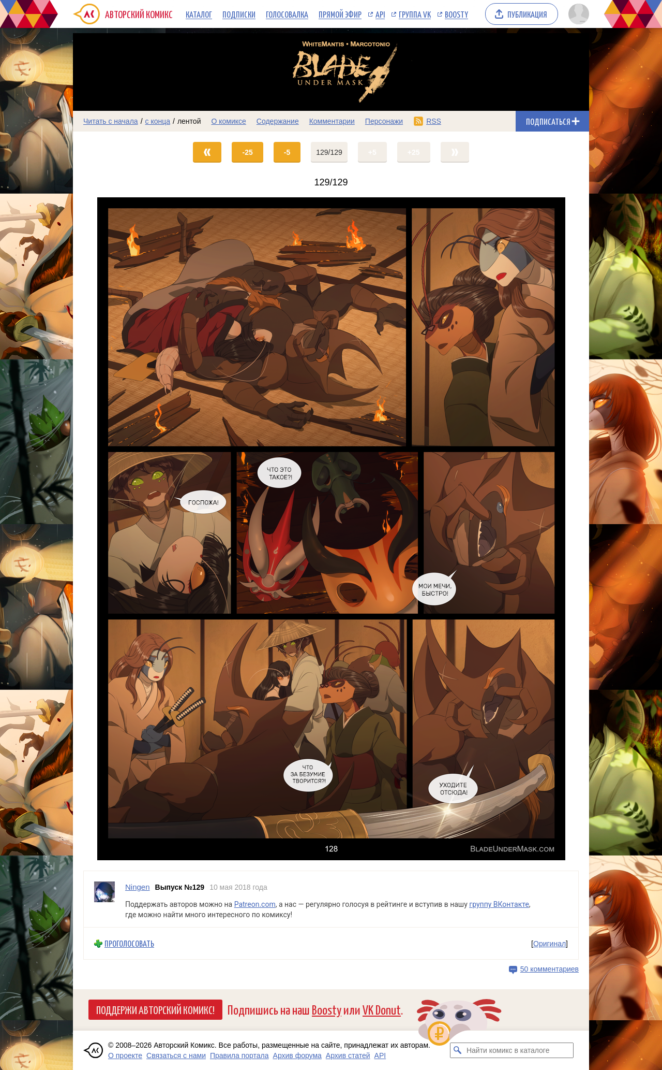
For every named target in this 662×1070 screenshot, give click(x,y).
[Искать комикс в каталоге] (457, 1050)
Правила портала (239, 1055)
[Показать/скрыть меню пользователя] (577, 14)
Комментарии (332, 121)
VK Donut (382, 1009)
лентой (189, 121)
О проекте (125, 1055)
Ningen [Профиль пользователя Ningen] (137, 887)
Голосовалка (287, 14)
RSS (433, 121)
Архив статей (348, 1055)
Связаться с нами (176, 1055)
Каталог (199, 14)
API (380, 14)
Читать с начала (110, 121)
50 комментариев (549, 969)
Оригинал (549, 943)
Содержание (278, 121)
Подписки (238, 14)
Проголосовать (129, 943)
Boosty (456, 14)
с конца (158, 121)
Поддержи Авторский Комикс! (155, 1009)
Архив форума (297, 1055)
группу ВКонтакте (499, 904)
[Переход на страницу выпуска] (331, 528)
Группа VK (415, 14)
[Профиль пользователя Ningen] (104, 899)
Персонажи (384, 121)
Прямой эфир (340, 14)
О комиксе (228, 121)
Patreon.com (255, 904)
